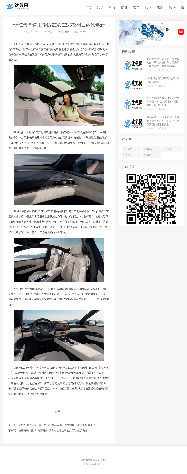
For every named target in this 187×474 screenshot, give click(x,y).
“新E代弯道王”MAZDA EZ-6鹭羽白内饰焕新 (59, 25)
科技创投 (127, 149)
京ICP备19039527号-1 (93, 464)
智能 (160, 7)
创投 (112, 7)
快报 (148, 7)
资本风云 (147, 149)
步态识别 (168, 149)
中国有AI (127, 155)
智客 (136, 7)
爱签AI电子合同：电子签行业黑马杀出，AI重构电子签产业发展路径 (57, 425)
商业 (124, 7)
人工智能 (147, 155)
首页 (88, 7)
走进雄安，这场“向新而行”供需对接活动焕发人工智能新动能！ (54, 430)
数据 (172, 7)
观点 (100, 7)
